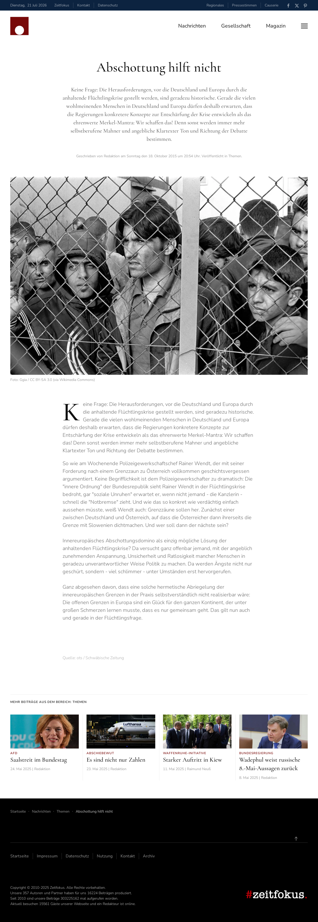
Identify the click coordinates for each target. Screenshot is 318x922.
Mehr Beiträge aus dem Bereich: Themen (48, 702)
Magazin (276, 25)
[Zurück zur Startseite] (19, 26)
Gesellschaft (236, 25)
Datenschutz (108, 5)
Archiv (149, 856)
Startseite (19, 856)
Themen (234, 156)
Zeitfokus (61, 5)
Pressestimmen (244, 5)
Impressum (47, 856)
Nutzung (105, 856)
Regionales (215, 5)
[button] (304, 26)
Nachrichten (192, 25)
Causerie (271, 5)
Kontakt (83, 5)
